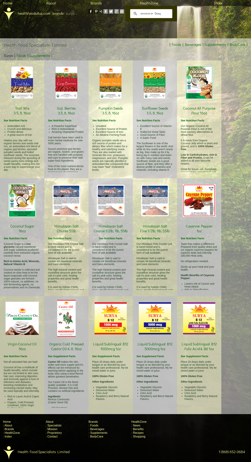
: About (7, 425)
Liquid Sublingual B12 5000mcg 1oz (154, 342)
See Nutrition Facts (15, 120)
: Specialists (53, 425)
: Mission (51, 429)
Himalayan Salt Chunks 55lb (66, 224)
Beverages (193, 44)
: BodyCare (96, 436)
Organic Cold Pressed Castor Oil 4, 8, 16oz (66, 342)
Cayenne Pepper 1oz (199, 224)
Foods (176, 44)
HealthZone (149, 3)
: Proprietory (54, 432)
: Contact (52, 436)
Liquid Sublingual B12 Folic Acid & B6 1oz (199, 342)
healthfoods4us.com (25, 13)
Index (218, 3)
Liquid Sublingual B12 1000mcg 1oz (110, 342)
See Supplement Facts (61, 356)
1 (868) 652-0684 (235, 451)
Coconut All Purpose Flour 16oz (199, 106)
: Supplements (98, 432)
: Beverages (96, 429)
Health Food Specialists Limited (35, 451)
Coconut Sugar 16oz (22, 224)
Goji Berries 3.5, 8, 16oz (66, 106)
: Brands (8, 429)
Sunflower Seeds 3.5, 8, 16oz (154, 106)
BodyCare (237, 44)
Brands (96, 3)
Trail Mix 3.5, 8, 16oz (22, 106)
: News (135, 425)
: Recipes (137, 432)
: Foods (93, 425)
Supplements (39, 55)
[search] (151, 13)
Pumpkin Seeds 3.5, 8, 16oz (110, 106)
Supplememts (215, 44)
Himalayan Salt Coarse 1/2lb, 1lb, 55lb (110, 224)
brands (58, 13)
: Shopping (138, 436)
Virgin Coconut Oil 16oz (22, 342)
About (51, 3)
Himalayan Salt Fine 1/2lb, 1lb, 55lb (154, 224)
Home (7, 3)
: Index (7, 436)
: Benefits (137, 429)
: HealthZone (11, 432)
